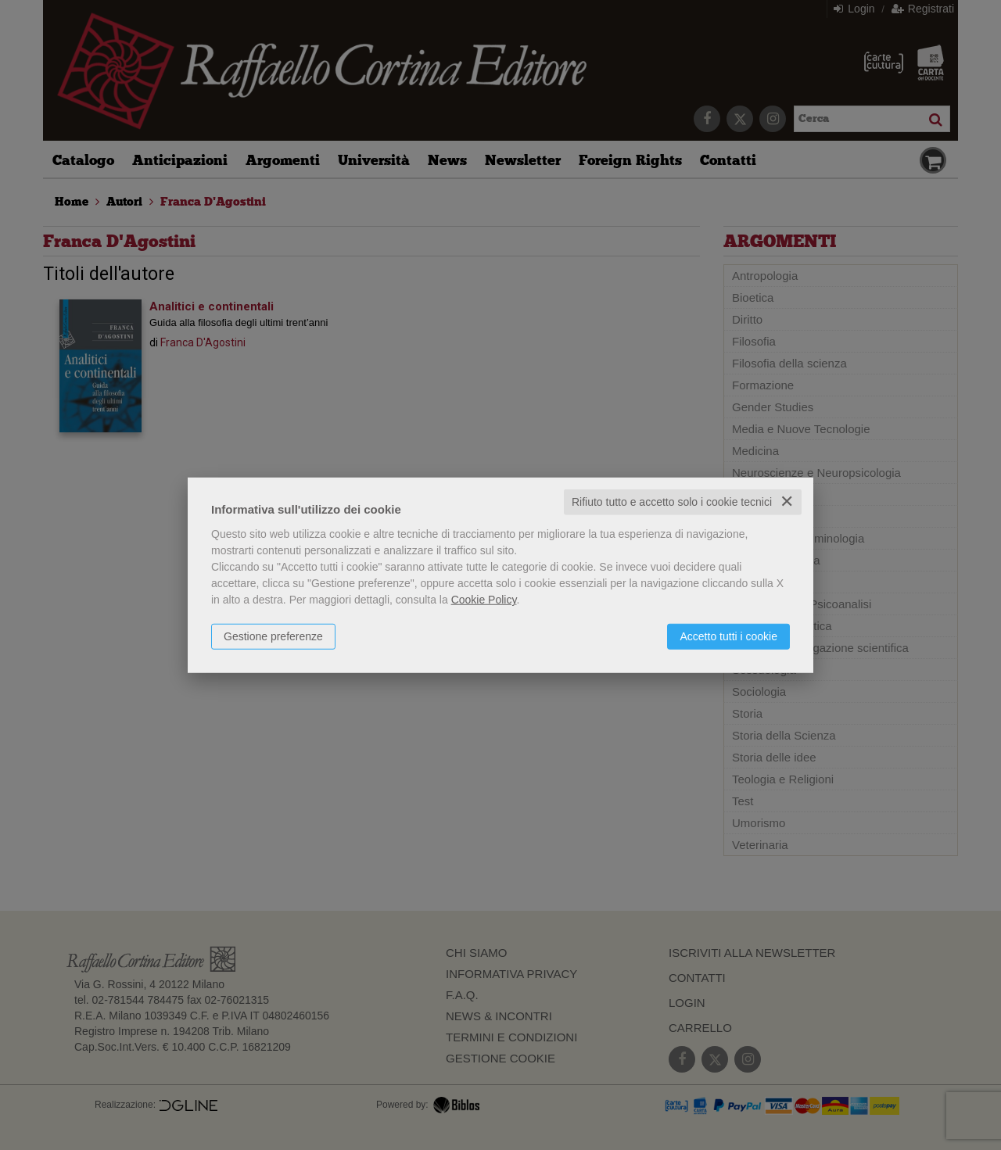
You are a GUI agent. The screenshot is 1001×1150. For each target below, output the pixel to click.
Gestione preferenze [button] (273, 636)
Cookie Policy (484, 599)
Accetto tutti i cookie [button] (728, 636)
